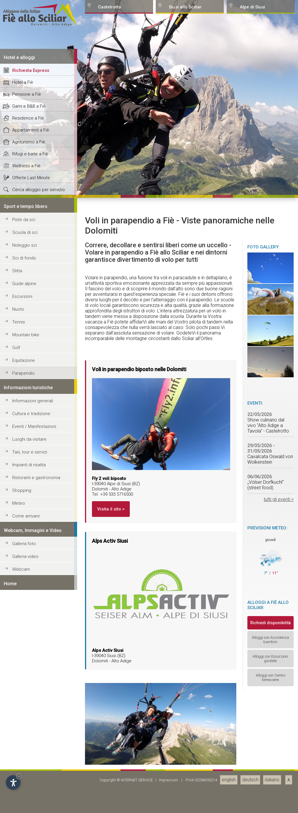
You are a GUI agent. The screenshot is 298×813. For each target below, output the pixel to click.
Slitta (17, 723)
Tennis (18, 774)
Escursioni (22, 749)
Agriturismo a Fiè (28, 594)
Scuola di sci (25, 685)
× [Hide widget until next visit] (19, 776)
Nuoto (18, 761)
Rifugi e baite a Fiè (30, 606)
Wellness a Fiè (26, 618)
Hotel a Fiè (22, 535)
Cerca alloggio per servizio (38, 642)
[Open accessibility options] (13, 782)
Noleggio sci (24, 697)
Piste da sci (23, 672)
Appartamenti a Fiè (30, 582)
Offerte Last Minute (31, 630)
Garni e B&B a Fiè (29, 558)
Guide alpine (24, 736)
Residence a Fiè (28, 570)
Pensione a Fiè (26, 546)
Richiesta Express (30, 523)
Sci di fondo (24, 710)
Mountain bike (25, 787)
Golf (16, 800)
